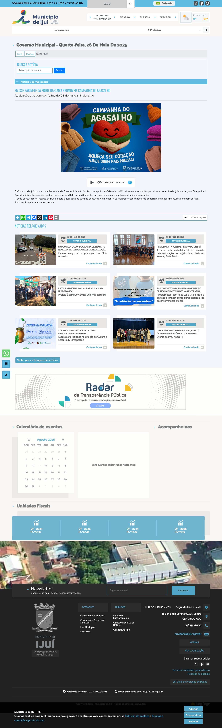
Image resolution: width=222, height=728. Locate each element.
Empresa (85, 29)
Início (19, 53)
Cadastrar (183, 590)
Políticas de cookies (199, 673)
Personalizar (193, 715)
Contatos (120, 29)
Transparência (25, 29)
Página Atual (42, 53)
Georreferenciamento (192, 29)
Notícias (30, 53)
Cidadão (68, 29)
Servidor (103, 29)
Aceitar (193, 708)
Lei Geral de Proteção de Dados (190, 681)
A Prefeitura (49, 29)
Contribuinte (165, 29)
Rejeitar (193, 721)
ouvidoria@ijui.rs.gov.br (188, 634)
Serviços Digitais (142, 29)
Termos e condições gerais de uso (191, 670)
